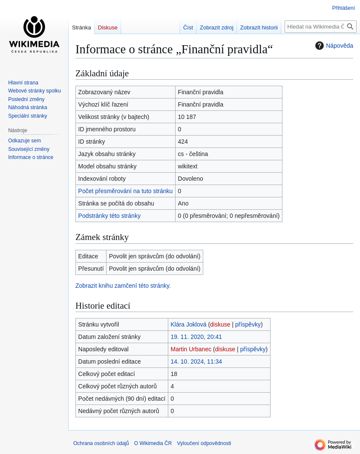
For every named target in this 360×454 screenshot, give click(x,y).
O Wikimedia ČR (153, 443)
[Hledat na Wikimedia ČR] (321, 26)
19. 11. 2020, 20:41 (196, 336)
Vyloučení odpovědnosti (204, 443)
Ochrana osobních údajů (101, 443)
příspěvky (248, 324)
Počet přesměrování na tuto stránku (125, 191)
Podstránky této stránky (109, 215)
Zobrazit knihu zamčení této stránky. (123, 285)
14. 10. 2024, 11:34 (196, 361)
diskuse (220, 324)
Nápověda (333, 45)
